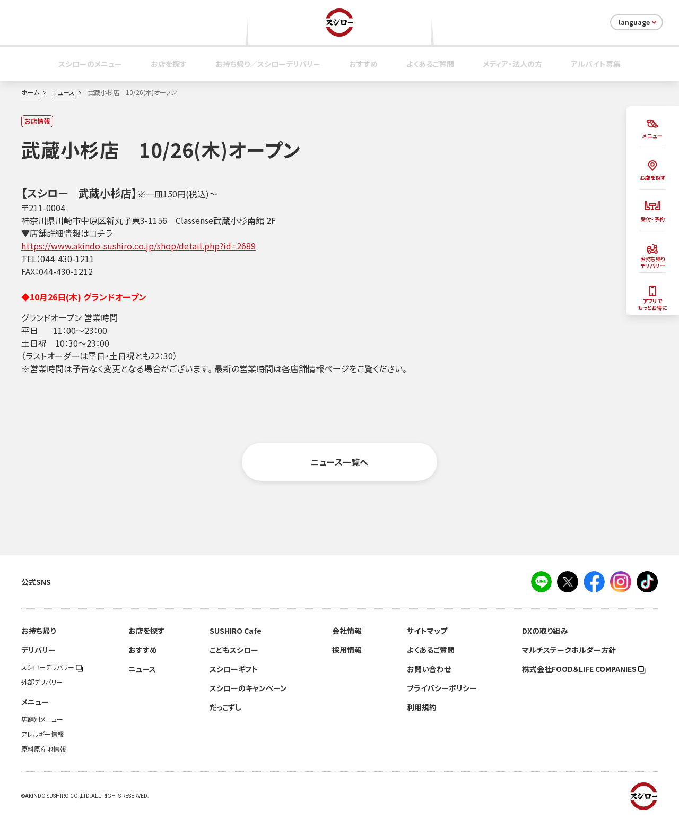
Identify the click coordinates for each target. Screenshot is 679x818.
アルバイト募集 (596, 63)
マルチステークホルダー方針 (569, 649)
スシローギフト (234, 669)
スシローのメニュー (90, 63)
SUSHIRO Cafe (236, 630)
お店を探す (169, 63)
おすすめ (363, 63)
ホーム (30, 92)
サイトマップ (427, 630)
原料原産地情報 (43, 749)
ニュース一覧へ (339, 461)
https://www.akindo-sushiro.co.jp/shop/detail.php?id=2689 (138, 245)
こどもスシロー (234, 649)
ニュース (63, 92)
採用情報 (347, 649)
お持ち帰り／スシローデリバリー (267, 63)
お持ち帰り (38, 630)
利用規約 (422, 707)
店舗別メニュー (42, 719)
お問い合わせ (429, 669)
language (638, 22)
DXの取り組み (545, 630)
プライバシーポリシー (442, 688)
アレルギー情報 (42, 734)
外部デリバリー (42, 682)
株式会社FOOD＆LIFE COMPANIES (584, 669)
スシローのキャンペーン (248, 688)
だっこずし (225, 707)
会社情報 (347, 630)
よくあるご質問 (430, 63)
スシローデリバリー (52, 667)
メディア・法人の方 (512, 63)
